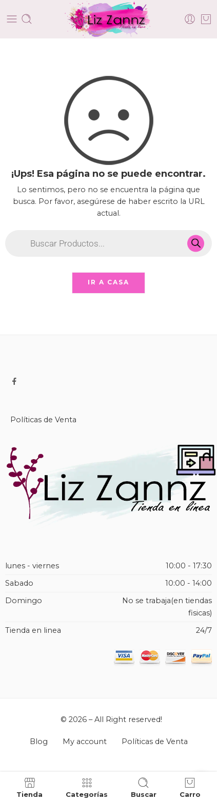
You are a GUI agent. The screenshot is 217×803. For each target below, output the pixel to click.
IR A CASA (108, 282)
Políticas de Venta (43, 419)
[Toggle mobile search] (26, 19)
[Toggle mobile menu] (11, 19)
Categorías (87, 787)
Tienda (29, 787)
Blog (39, 741)
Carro (190, 787)
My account (85, 741)
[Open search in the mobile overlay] (108, 243)
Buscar (143, 787)
